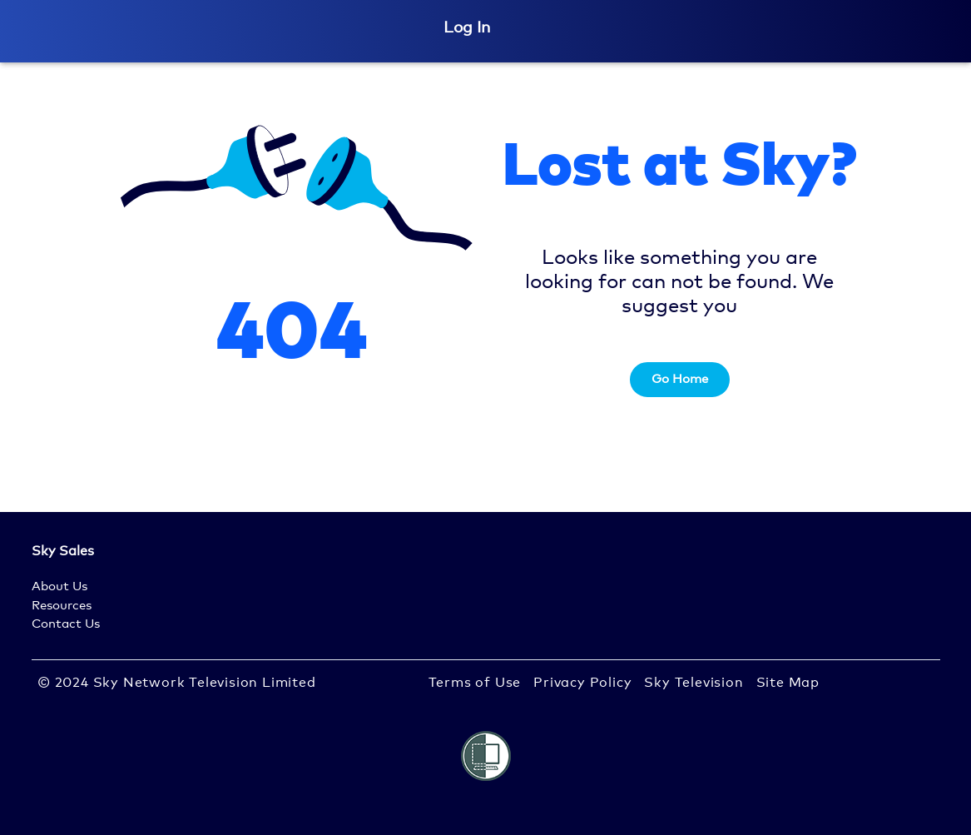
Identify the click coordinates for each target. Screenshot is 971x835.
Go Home (679, 379)
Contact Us (66, 624)
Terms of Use (475, 682)
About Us (59, 586)
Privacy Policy (582, 682)
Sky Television (693, 682)
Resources (62, 605)
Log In (466, 28)
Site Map (788, 682)
